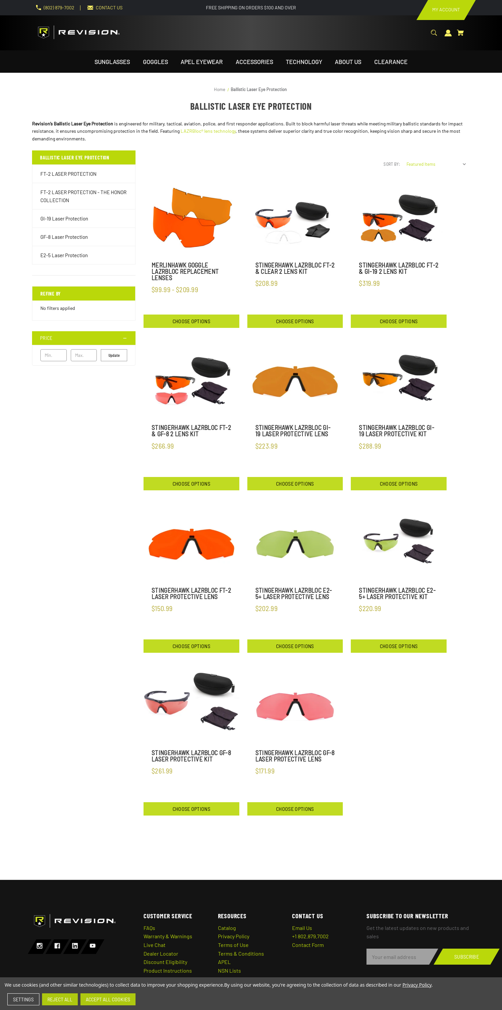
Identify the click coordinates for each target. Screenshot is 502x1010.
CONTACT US (109, 7)
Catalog (227, 928)
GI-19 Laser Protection (64, 218)
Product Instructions (168, 970)
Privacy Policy (233, 936)
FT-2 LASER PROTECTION (68, 174)
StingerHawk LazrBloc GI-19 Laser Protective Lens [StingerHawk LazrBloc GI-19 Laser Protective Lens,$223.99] (293, 430)
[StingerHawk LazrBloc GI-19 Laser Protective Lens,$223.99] (295, 382)
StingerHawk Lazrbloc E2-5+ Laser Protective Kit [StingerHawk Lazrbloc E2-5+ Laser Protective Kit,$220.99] (397, 593)
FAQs (149, 928)
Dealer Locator (161, 953)
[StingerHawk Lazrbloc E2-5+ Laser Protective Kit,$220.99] (399, 544)
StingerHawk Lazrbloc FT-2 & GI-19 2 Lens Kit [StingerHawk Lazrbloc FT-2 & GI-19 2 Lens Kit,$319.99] (398, 268)
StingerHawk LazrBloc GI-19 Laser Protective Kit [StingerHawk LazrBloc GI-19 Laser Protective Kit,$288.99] (396, 430)
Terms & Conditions (241, 953)
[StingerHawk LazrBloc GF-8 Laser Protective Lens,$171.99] (295, 706)
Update (114, 355)
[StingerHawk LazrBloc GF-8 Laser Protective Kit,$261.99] (191, 706)
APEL (224, 962)
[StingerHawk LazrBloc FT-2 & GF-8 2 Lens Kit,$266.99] (191, 382)
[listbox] (436, 164)
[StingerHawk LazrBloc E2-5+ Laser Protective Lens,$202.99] (295, 544)
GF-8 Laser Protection (64, 237)
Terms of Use (233, 945)
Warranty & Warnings (168, 936)
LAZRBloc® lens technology (208, 131)
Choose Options (191, 321)
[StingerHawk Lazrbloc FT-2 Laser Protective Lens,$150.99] (191, 544)
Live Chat (155, 945)
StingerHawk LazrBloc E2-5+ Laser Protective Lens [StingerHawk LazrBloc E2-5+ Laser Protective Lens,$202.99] (293, 593)
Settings (23, 999)
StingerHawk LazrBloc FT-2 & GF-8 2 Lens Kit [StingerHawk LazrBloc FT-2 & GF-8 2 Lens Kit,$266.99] (191, 430)
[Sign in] (448, 36)
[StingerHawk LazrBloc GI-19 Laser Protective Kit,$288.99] (399, 382)
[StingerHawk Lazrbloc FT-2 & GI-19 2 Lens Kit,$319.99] (399, 219)
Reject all (59, 999)
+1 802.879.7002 (310, 936)
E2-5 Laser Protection (64, 255)
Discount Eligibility (165, 962)
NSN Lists (229, 970)
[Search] (434, 36)
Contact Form (308, 945)
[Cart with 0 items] (460, 36)
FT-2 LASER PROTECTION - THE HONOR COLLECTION (83, 196)
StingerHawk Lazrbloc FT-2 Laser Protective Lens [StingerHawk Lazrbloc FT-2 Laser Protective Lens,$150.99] (191, 593)
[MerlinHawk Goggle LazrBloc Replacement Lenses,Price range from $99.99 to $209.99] (191, 219)
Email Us (302, 928)
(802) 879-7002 (59, 7)
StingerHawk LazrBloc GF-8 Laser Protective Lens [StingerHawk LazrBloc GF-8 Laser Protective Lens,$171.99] (295, 755)
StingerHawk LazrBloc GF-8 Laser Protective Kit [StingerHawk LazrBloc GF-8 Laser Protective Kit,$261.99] (191, 755)
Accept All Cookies (108, 999)
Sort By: (392, 164)
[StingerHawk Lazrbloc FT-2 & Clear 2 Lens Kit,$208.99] (295, 219)
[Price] (84, 338)
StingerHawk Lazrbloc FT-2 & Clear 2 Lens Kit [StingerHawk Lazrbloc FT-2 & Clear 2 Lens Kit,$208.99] (295, 268)
